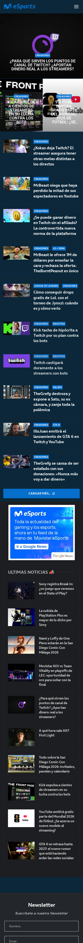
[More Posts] (41, 493)
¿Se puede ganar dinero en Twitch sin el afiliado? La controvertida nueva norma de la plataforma (55, 226)
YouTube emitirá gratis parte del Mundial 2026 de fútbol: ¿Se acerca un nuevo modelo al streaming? (63, 112)
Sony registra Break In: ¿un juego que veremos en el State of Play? (56, 589)
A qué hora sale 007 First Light (54, 733)
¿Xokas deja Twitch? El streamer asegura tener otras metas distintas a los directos (54, 156)
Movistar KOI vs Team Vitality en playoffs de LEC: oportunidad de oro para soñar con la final (55, 675)
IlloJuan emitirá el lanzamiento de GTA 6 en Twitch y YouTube (56, 436)
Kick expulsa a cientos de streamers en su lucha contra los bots (21, 112)
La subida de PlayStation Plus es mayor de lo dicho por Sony (55, 617)
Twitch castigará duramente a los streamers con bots (50, 370)
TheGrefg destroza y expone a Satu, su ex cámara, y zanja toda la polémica (54, 401)
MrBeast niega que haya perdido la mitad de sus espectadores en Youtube (56, 190)
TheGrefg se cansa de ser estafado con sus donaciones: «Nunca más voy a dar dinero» (56, 471)
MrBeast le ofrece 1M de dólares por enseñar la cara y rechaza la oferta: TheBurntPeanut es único (55, 267)
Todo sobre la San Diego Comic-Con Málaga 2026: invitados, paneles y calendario (57, 764)
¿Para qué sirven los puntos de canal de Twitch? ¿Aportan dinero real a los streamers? (43, 65)
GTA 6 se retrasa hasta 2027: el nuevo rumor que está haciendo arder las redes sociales (56, 851)
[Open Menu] (76, 6)
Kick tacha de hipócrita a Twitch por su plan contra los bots (56, 340)
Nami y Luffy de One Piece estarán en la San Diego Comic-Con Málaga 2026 (56, 645)
